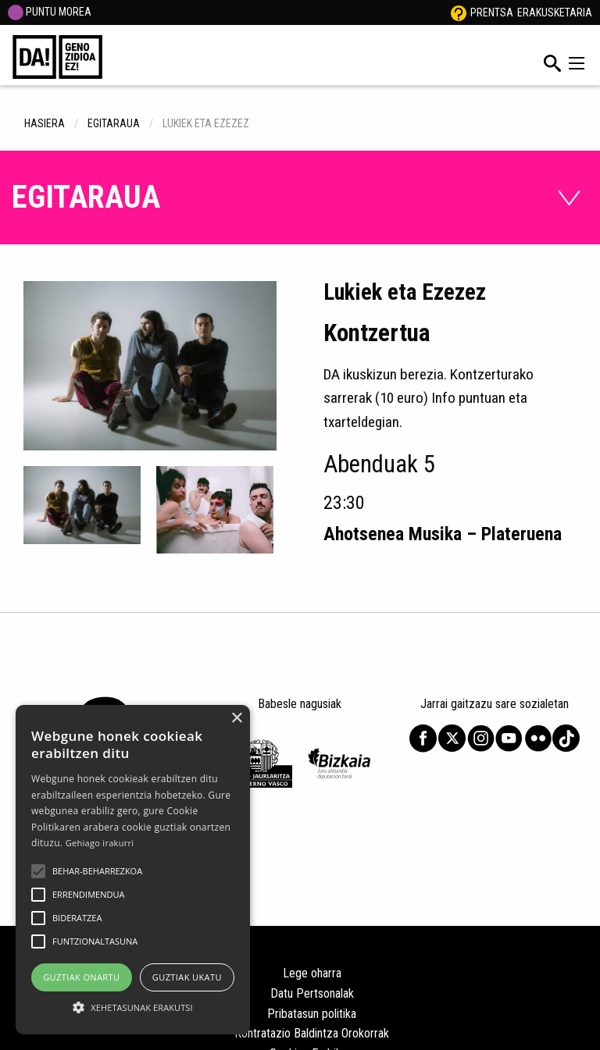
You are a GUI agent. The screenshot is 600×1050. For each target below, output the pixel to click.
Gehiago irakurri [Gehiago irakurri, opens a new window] (100, 843)
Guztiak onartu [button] (81, 977)
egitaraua (114, 123)
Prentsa (491, 12)
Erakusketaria (554, 12)
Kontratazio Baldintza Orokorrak (311, 1033)
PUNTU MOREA (49, 11)
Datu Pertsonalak (312, 993)
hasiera (44, 123)
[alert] (133, 869)
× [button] (236, 718)
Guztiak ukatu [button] (187, 977)
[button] (38, 871)
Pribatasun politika (311, 1013)
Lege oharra (312, 973)
